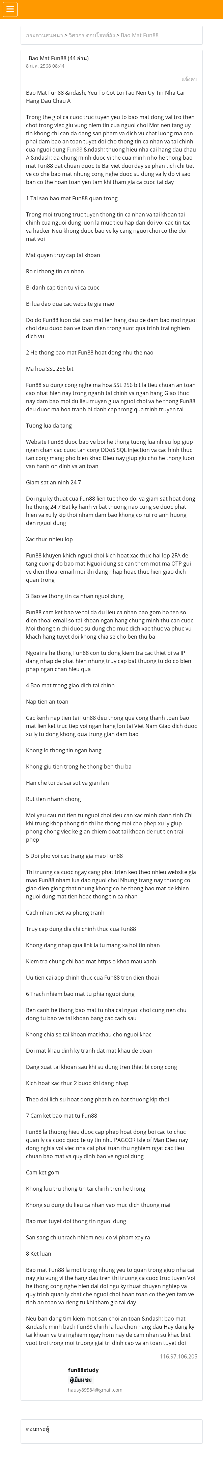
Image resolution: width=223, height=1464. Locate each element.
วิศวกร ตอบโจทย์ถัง (92, 35)
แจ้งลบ (189, 79)
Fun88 (74, 149)
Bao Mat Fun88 (140, 35)
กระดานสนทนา (44, 35)
